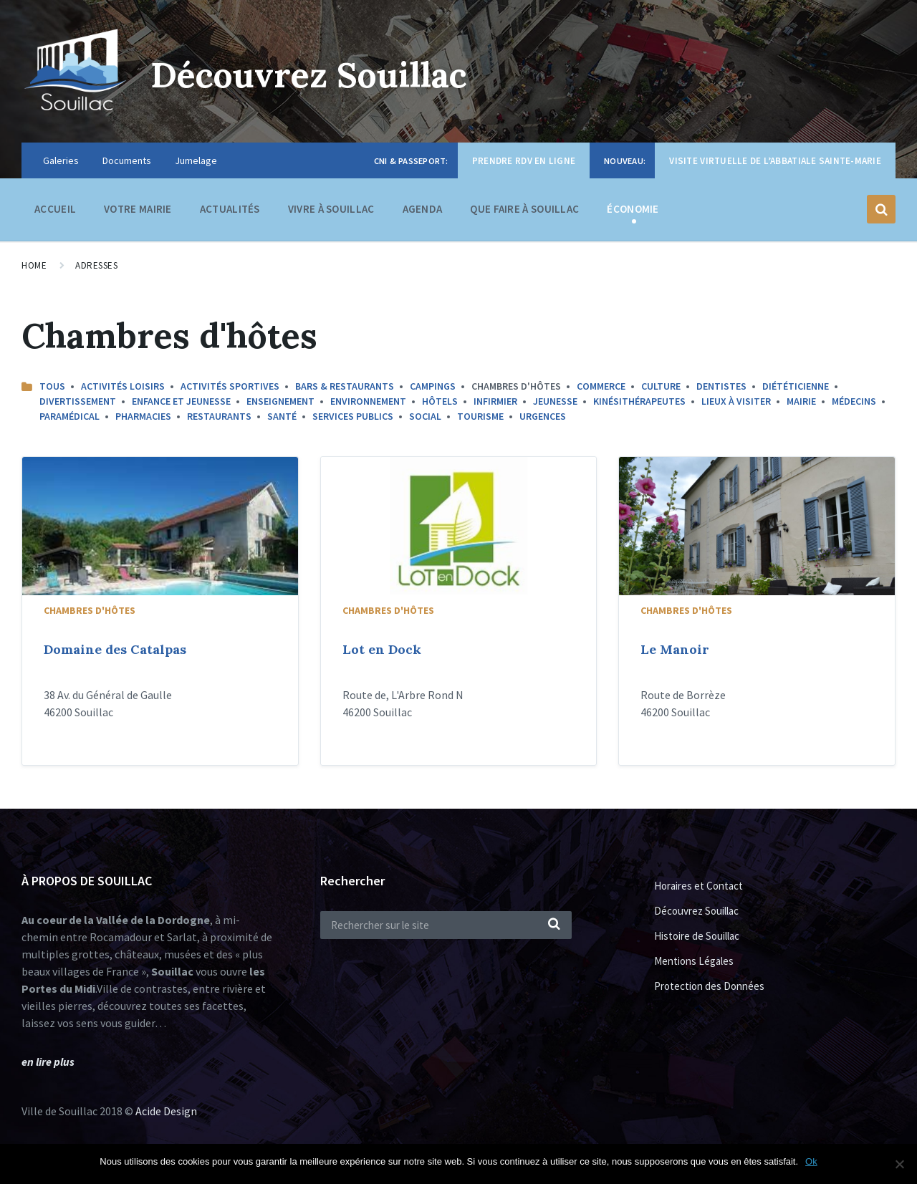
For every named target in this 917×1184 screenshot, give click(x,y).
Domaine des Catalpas (115, 649)
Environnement (368, 401)
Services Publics (352, 416)
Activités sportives (230, 386)
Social (425, 416)
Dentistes (721, 386)
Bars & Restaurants (344, 386)
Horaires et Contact (698, 885)
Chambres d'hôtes (89, 610)
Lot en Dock (381, 649)
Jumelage (196, 160)
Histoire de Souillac (696, 936)
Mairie (801, 401)
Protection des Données (709, 986)
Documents (126, 160)
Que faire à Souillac (524, 212)
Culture (661, 386)
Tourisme (480, 416)
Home (34, 265)
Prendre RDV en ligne (523, 161)
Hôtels (440, 401)
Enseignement (280, 401)
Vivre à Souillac (331, 212)
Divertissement (77, 401)
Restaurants (219, 416)
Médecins (854, 401)
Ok (811, 1161)
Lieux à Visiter (736, 401)
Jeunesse (555, 401)
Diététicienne (795, 386)
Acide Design (166, 1111)
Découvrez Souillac (308, 75)
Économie (632, 212)
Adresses (96, 265)
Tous (52, 386)
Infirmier (495, 401)
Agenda (423, 209)
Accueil (55, 209)
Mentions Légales (694, 961)
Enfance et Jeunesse (181, 401)
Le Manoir (674, 649)
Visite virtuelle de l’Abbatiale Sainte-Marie (775, 161)
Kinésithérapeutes (639, 401)
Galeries (61, 160)
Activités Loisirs (123, 386)
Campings (433, 386)
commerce (601, 386)
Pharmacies (143, 416)
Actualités (230, 209)
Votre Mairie (138, 212)
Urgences (542, 416)
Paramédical (69, 416)
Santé (282, 416)
